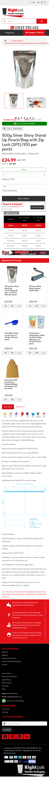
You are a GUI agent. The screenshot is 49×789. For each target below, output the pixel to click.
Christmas (5, 597)
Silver (8, 592)
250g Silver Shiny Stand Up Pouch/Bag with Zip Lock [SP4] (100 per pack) (12, 290)
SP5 (44, 594)
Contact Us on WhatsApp (15, 701)
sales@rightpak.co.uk (12, 697)
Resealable (30, 592)
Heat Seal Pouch (40, 592)
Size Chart (5, 686)
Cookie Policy (6, 680)
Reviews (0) (20, 407)
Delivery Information (9, 658)
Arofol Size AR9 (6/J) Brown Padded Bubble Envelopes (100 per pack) (11, 384)
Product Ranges (17, 41)
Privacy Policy (6, 673)
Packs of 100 (8, 179)
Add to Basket (23, 198)
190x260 (21, 594)
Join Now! (7, 730)
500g (40, 594)
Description (8, 407)
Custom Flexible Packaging (11, 661)
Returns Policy (7, 683)
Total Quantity (9, 190)
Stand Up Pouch (20, 592)
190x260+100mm (31, 594)
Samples (5, 655)
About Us (5, 652)
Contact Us (6, 709)
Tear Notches (6, 594)
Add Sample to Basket (37, 207)
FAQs (4, 689)
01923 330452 (9, 693)
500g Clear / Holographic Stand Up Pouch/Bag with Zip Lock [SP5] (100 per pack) (36, 338)
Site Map (5, 712)
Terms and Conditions (9, 676)
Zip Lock (14, 594)
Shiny (12, 592)
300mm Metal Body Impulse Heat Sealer (35, 288)
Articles (4, 664)
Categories (9, 32)
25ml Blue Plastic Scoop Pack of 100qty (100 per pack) (12, 336)
